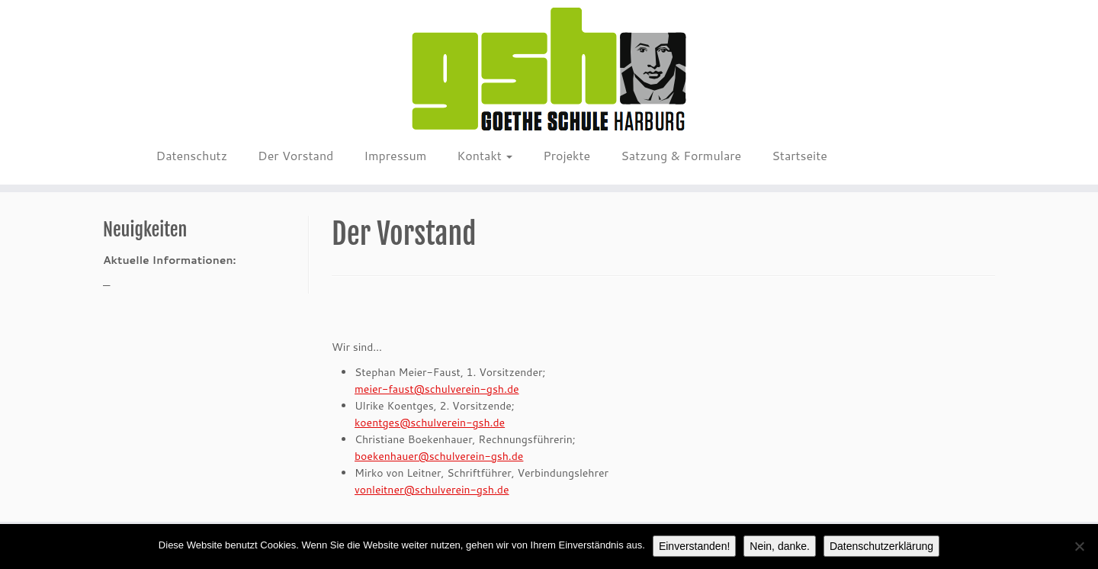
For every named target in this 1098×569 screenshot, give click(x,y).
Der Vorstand (295, 155)
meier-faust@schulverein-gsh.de (437, 389)
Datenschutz (191, 155)
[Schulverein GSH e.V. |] (549, 70)
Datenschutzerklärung (881, 546)
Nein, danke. (780, 546)
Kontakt (484, 155)
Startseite (799, 155)
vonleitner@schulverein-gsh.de (432, 489)
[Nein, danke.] (1079, 546)
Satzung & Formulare (681, 155)
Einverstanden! (694, 546)
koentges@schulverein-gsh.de (430, 422)
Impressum (395, 155)
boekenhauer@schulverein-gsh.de (439, 456)
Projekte (566, 155)
